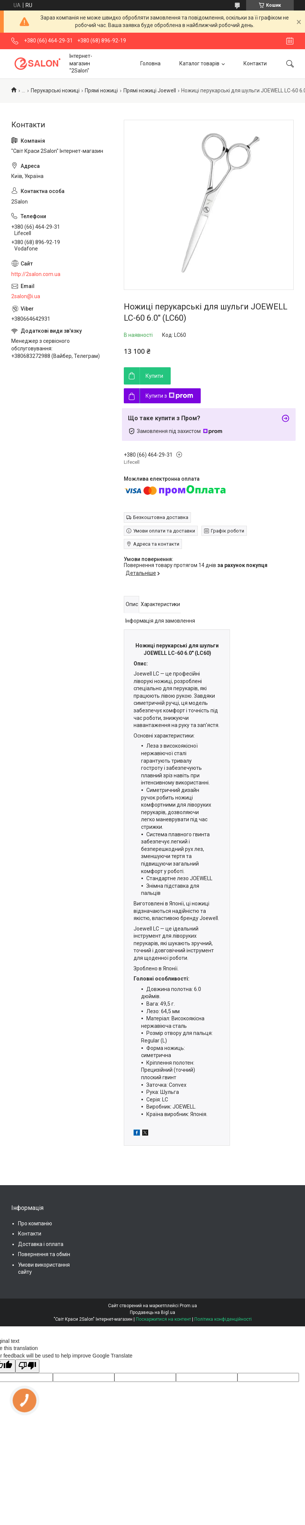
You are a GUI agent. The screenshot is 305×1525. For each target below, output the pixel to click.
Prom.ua (188, 1305)
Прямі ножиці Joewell (149, 90)
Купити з (169, 395)
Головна (150, 63)
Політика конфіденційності (223, 1319)
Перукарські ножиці (55, 90)
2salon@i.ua (25, 296)
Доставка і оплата (40, 1244)
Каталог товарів (199, 63)
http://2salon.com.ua (35, 274)
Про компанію (35, 1223)
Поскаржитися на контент (163, 1319)
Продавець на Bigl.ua (152, 1312)
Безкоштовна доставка (160, 517)
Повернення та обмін (44, 1254)
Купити (154, 376)
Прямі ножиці (101, 90)
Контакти (255, 63)
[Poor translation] (27, 1366)
